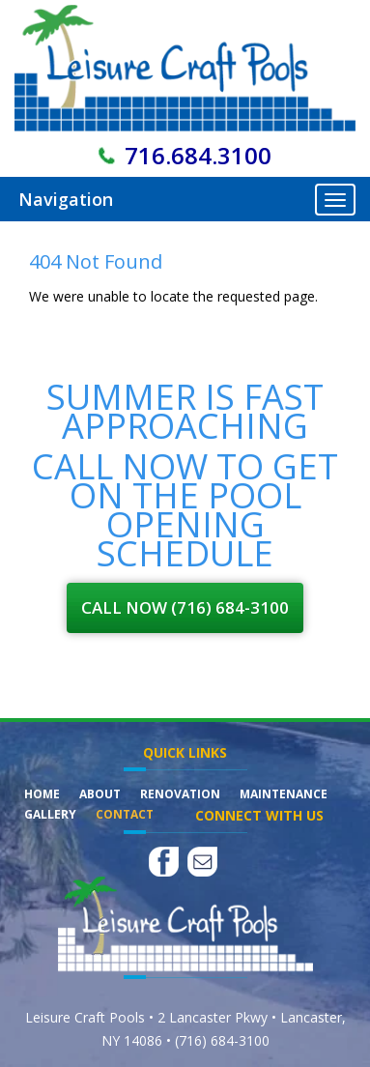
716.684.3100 (198, 155)
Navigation (65, 199)
